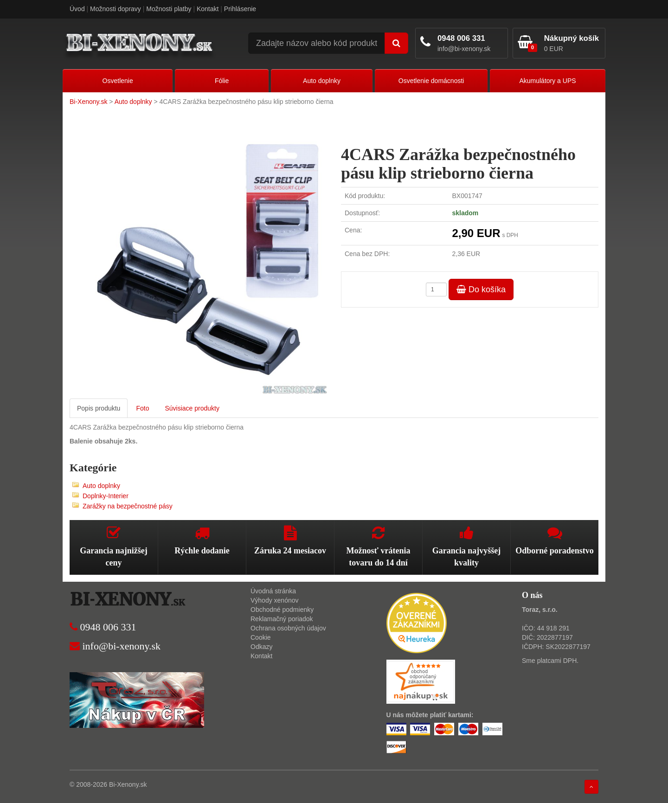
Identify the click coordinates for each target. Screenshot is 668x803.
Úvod (77, 9)
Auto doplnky (321, 80)
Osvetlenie (118, 80)
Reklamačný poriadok (281, 619)
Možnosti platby (168, 9)
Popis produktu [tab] (98, 408)
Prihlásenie (240, 9)
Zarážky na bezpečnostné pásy (128, 506)
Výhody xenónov (274, 600)
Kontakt (207, 9)
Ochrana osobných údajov (288, 628)
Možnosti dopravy (115, 9)
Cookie (260, 637)
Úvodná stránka (273, 591)
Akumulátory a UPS (547, 80)
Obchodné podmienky (282, 609)
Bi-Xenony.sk (88, 101)
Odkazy (261, 646)
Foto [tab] (142, 408)
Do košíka (481, 289)
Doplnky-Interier (105, 496)
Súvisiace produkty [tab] (192, 408)
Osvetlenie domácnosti (431, 80)
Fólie (222, 80)
